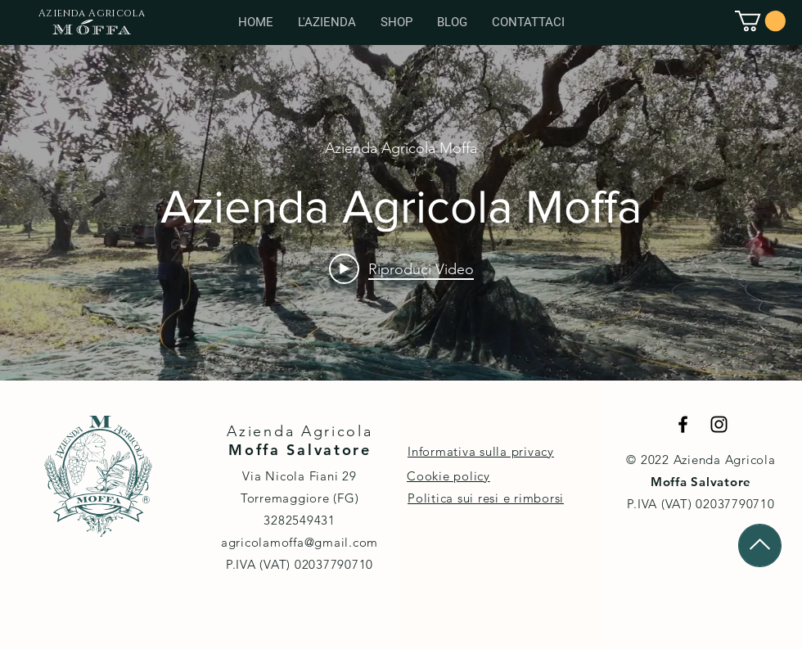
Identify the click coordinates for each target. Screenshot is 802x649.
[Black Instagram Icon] (719, 424)
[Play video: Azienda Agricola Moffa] (401, 268)
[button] (760, 21)
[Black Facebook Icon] (683, 424)
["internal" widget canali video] (401, 213)
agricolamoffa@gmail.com (299, 542)
